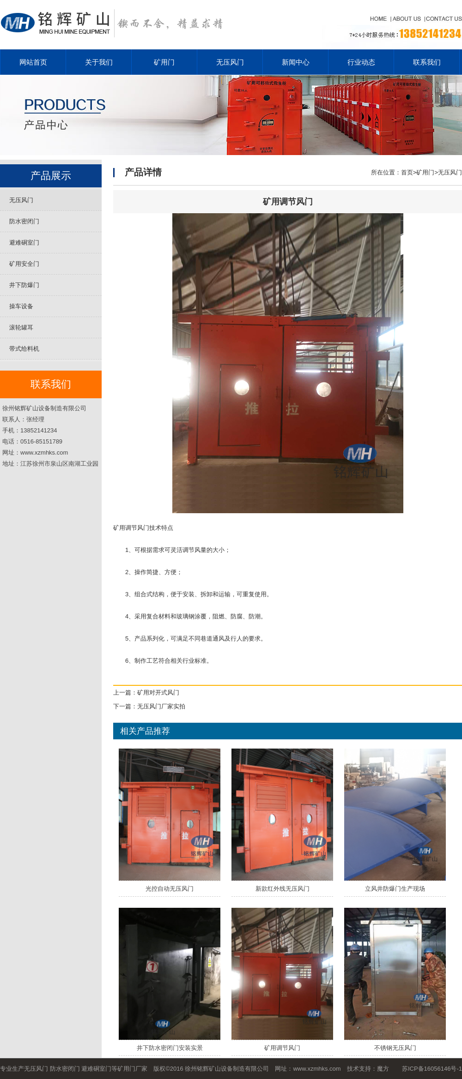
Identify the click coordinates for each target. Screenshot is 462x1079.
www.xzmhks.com (316, 1068)
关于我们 (99, 62)
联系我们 (427, 62)
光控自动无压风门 (170, 888)
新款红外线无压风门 (282, 888)
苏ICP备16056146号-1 (432, 1068)
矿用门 (164, 62)
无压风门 (230, 62)
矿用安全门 (24, 263)
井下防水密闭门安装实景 (170, 1047)
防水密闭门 (24, 221)
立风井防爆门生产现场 (395, 888)
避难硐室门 (24, 242)
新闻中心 (296, 62)
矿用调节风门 (282, 1047)
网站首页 (33, 62)
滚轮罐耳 (21, 327)
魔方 (383, 1068)
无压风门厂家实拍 (161, 706)
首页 (407, 172)
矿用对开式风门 (158, 692)
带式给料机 (24, 348)
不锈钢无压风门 (395, 1047)
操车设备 (21, 306)
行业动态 (361, 62)
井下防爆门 (24, 285)
